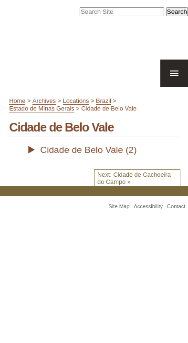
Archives (44, 113)
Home (17, 113)
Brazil (103, 113)
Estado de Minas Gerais (41, 121)
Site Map (118, 219)
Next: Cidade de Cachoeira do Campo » (134, 191)
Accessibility (148, 219)
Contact (176, 219)
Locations (76, 113)
